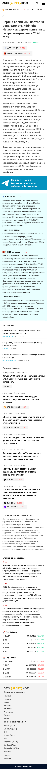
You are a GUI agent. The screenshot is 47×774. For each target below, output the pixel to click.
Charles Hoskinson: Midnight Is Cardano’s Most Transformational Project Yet (22, 332)
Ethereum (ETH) (10, 734)
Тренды (7, 720)
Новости (7, 704)
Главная (7, 701)
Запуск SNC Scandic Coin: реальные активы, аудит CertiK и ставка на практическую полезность (24, 379)
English (7, 760)
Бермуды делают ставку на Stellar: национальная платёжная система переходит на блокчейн (19, 472)
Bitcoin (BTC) (9, 731)
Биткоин (7, 711)
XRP (5, 744)
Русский (7, 764)
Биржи (6, 723)
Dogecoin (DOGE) (11, 747)
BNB (5, 737)
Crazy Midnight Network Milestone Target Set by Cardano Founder (22, 344)
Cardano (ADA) (10, 750)
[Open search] (37, 3)
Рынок (6, 707)
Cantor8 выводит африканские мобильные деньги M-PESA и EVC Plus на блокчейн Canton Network (23, 441)
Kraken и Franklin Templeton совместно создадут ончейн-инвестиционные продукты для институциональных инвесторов (21, 495)
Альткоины (8, 714)
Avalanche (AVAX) (11, 753)
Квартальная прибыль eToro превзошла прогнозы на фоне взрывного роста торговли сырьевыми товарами (22, 457)
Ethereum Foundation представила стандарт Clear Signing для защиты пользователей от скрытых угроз (24, 420)
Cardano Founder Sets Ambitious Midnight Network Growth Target (24, 356)
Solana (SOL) (9, 740)
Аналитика (8, 717)
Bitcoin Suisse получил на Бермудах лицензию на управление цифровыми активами (21, 400)
